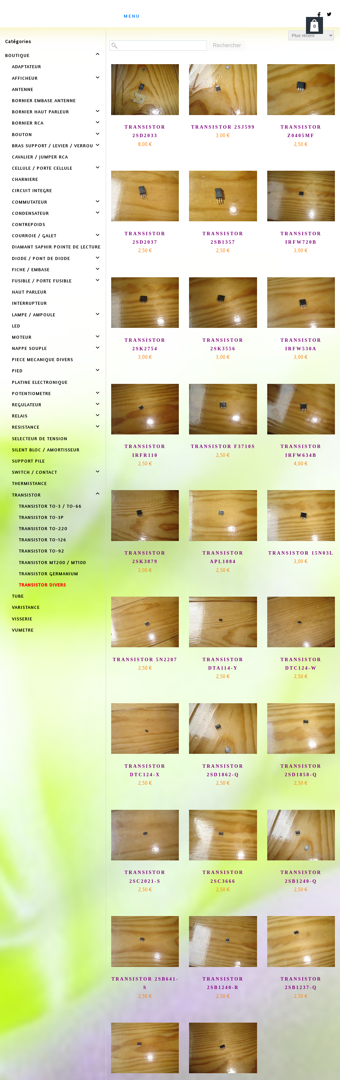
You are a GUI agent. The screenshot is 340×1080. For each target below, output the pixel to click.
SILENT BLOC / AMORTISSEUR (46, 449)
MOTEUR (22, 337)
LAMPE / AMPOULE (33, 314)
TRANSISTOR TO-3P (41, 517)
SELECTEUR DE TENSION (39, 438)
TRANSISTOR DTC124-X (145, 770)
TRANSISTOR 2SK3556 (223, 344)
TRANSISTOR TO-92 (41, 551)
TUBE (18, 596)
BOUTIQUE (17, 55)
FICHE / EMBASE (31, 269)
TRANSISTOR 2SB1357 (223, 238)
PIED (17, 370)
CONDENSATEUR (30, 213)
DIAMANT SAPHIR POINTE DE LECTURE (56, 246)
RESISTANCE (25, 427)
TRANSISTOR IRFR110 (145, 451)
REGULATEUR (26, 404)
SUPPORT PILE (28, 461)
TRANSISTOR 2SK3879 (145, 557)
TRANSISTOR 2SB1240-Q (301, 876)
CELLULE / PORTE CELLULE (42, 168)
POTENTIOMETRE (31, 393)
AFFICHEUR (25, 78)
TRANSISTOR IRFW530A (301, 344)
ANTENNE (22, 89)
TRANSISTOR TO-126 (42, 539)
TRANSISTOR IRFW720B (301, 238)
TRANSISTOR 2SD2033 (145, 131)
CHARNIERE (25, 179)
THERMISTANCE (29, 483)
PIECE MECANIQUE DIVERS (42, 359)
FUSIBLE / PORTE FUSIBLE (42, 280)
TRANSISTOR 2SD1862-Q (223, 770)
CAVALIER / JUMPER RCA (40, 157)
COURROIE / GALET (34, 235)
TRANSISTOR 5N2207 (145, 659)
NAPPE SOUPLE (29, 348)
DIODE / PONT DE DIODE (41, 258)
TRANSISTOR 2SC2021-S (145, 876)
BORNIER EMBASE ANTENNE (44, 100)
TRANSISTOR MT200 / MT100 (52, 562)
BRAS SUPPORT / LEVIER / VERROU (52, 145)
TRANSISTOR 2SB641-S (145, 983)
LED (16, 326)
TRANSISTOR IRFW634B (301, 451)
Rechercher (227, 45)
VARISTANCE (26, 607)
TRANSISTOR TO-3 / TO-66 (50, 506)
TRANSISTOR (26, 495)
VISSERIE (22, 618)
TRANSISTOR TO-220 (43, 528)
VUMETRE (23, 630)
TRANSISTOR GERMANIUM (48, 573)
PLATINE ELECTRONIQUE (40, 382)
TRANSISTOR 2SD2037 (145, 238)
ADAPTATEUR (26, 66)
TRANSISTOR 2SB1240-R (223, 983)
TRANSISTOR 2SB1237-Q (301, 983)
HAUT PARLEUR (29, 292)
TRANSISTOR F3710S (223, 446)
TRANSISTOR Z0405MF (301, 131)
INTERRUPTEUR (29, 303)
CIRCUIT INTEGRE (32, 190)
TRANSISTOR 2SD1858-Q (301, 770)
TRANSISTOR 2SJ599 (223, 127)
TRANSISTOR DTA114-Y (223, 664)
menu (132, 16)
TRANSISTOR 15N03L (301, 553)
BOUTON (22, 134)
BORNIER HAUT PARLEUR (40, 111)
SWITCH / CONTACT (34, 472)
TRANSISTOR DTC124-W (301, 664)
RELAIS (20, 415)
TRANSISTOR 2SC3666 (223, 876)
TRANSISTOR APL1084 (223, 557)
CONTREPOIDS (28, 224)
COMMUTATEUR (29, 202)
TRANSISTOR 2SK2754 (145, 344)
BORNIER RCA (28, 123)
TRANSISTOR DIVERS (42, 585)
